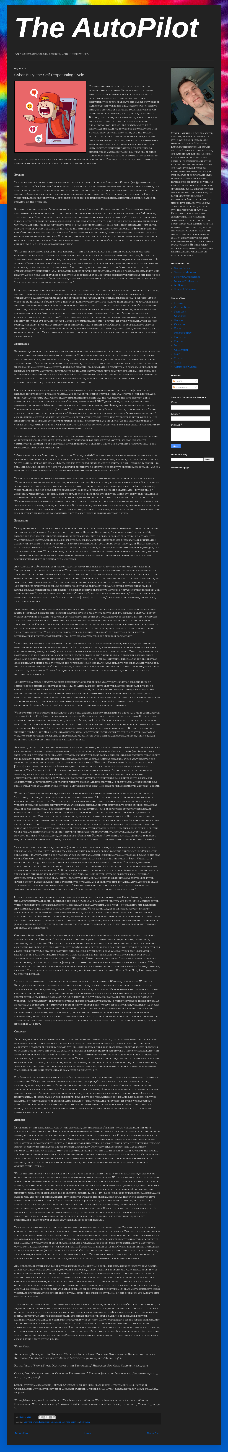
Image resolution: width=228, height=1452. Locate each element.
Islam (177, 345)
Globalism (56, 1421)
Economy (179, 328)
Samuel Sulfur (182, 268)
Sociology (85, 1421)
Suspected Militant (185, 272)
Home (87, 1433)
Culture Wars (31, 1421)
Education (44, 1421)
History (66, 1421)
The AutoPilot (106, 27)
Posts (177, 381)
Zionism (178, 358)
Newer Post (21, 1433)
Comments (180, 387)
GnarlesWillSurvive (186, 281)
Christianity (181, 324)
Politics (75, 1421)
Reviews (178, 320)
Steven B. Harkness (185, 289)
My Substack (181, 285)
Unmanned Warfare (185, 366)
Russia (177, 362)
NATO (178, 354)
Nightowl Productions (187, 276)
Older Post (153, 1433)
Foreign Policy (182, 332)
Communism (181, 349)
